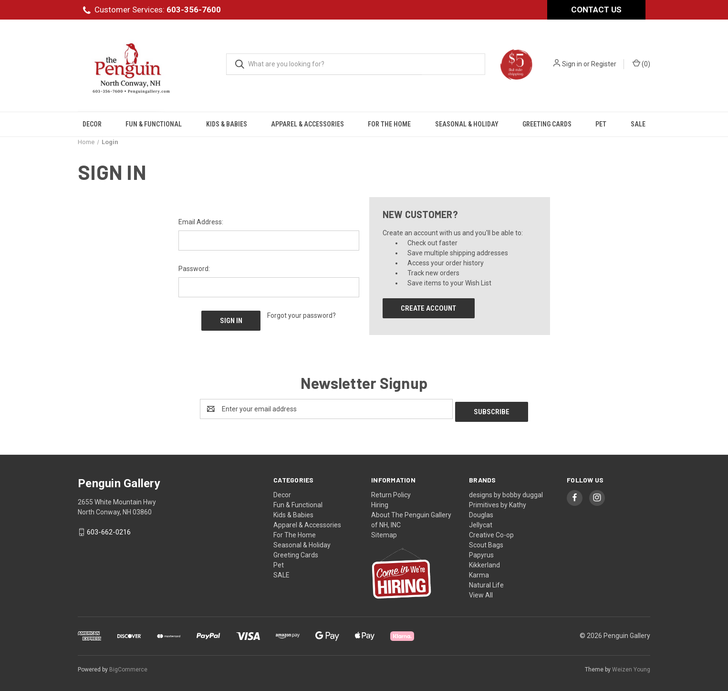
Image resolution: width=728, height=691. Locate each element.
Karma (479, 572)
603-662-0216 (109, 529)
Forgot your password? (301, 315)
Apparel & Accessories (307, 124)
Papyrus (481, 552)
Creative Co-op (491, 532)
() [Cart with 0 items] (641, 63)
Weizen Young (631, 666)
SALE (638, 124)
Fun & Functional (153, 124)
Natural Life (486, 582)
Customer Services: (157, 9)
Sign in (572, 64)
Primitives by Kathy (497, 502)
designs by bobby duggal (506, 492)
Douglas (481, 512)
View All (481, 592)
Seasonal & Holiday (467, 124)
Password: (194, 268)
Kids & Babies (226, 124)
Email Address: (200, 222)
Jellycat (480, 522)
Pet (600, 124)
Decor (92, 124)
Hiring (379, 502)
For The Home (389, 124)
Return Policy (391, 492)
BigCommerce (128, 666)
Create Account (428, 308)
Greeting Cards (547, 124)
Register (603, 64)
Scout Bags (486, 542)
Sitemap (384, 532)
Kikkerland (484, 562)
